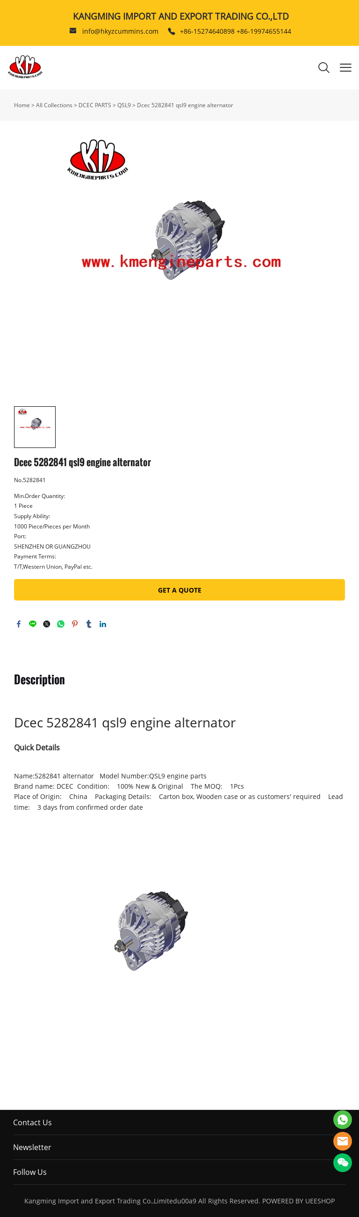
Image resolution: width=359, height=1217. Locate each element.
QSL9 (124, 105)
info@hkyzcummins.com (120, 31)
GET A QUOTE (179, 590)
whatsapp (60, 624)
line (32, 624)
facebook (18, 624)
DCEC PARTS (95, 105)
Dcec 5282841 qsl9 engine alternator (185, 105)
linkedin (103, 624)
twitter (46, 624)
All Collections (54, 105)
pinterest (74, 624)
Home (22, 105)
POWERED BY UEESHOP (298, 1200)
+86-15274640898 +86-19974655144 (235, 31)
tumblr (88, 624)
